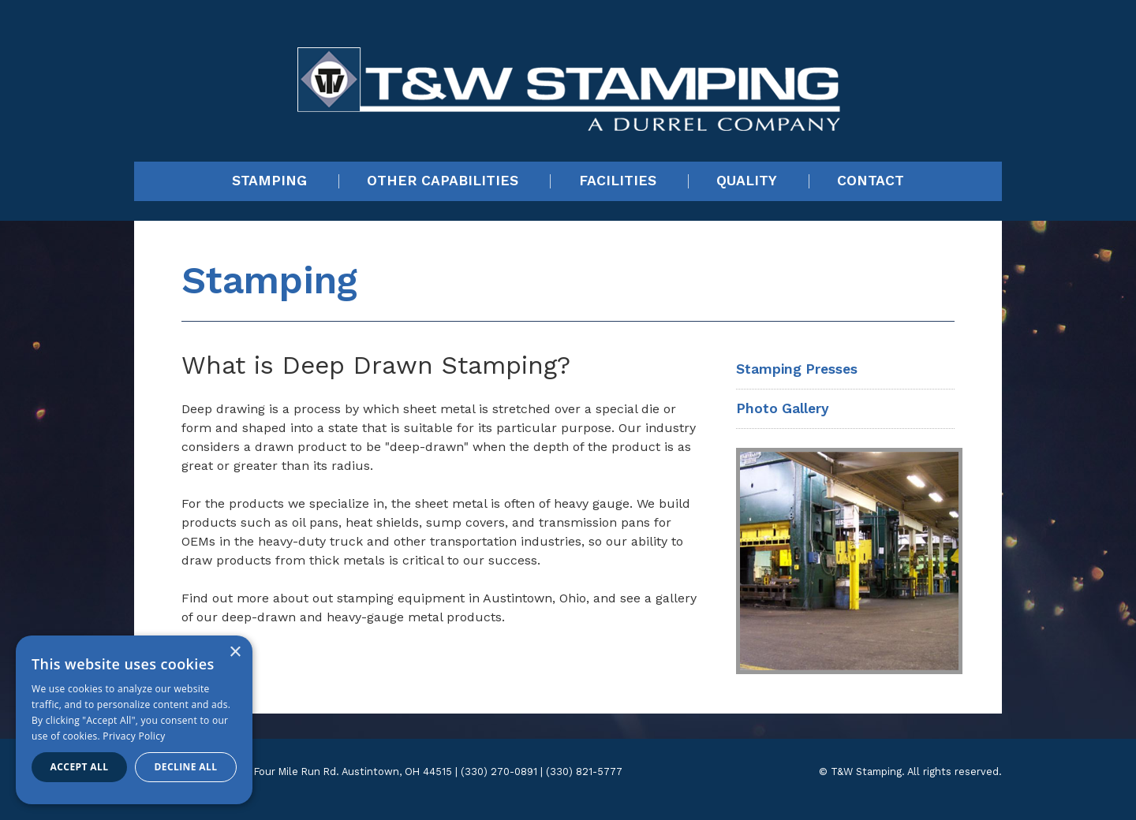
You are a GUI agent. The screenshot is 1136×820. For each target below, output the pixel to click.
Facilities (617, 181)
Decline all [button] (186, 766)
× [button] (235, 652)
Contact (870, 181)
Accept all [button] (79, 766)
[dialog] (134, 720)
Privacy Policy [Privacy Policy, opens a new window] (134, 736)
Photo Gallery (782, 408)
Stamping (269, 181)
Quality (746, 181)
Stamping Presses (797, 369)
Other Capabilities (442, 181)
